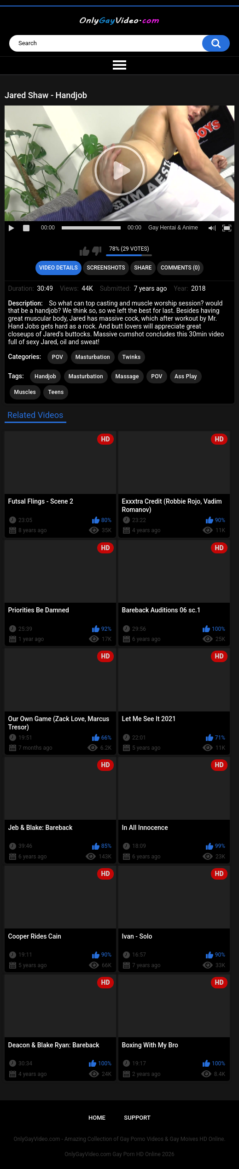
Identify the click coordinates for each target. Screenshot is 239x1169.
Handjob (45, 376)
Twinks (131, 357)
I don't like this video (96, 251)
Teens (56, 392)
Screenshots (106, 267)
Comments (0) (180, 267)
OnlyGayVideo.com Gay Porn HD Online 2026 (119, 1154)
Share (143, 267)
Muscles (25, 392)
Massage (127, 376)
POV (57, 357)
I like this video (84, 251)
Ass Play (186, 376)
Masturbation (93, 357)
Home (96, 1117)
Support (137, 1117)
